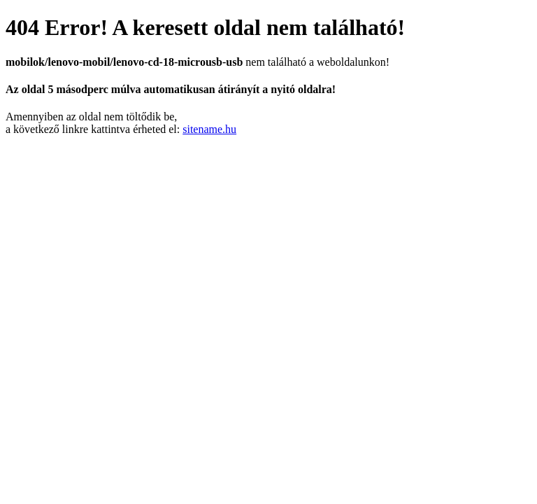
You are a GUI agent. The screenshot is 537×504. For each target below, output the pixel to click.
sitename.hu (209, 129)
